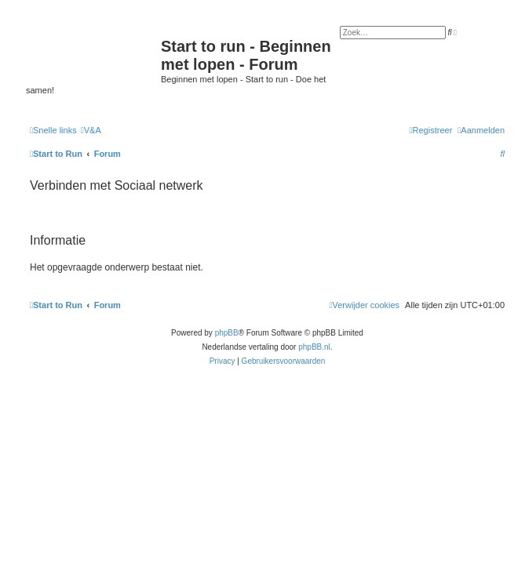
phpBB (227, 333)
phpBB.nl (314, 347)
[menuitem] (91, 130)
